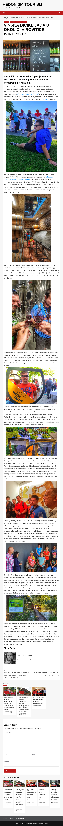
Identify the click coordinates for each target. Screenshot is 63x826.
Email (34, 754)
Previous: (17, 674)
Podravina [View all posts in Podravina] (16, 21)
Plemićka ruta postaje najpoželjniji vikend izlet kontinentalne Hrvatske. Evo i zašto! (9, 703)
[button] (4, 13)
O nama (11, 818)
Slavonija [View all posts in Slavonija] (21, 21)
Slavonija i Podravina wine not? (27, 94)
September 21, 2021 (18, 37)
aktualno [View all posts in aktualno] (53, 785)
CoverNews (36, 823)
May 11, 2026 (54, 804)
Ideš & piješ (44, 99)
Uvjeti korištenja (19, 818)
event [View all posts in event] (11, 21)
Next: (45, 673)
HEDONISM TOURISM (22, 4)
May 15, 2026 (7, 712)
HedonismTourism (9, 37)
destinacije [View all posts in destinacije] (6, 21)
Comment (7, 732)
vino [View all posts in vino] (26, 21)
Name (6, 754)
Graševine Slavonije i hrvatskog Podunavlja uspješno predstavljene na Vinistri (55, 794)
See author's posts (25, 660)
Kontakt (5, 818)
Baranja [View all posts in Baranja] (41, 783)
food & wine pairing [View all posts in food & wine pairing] (38, 693)
